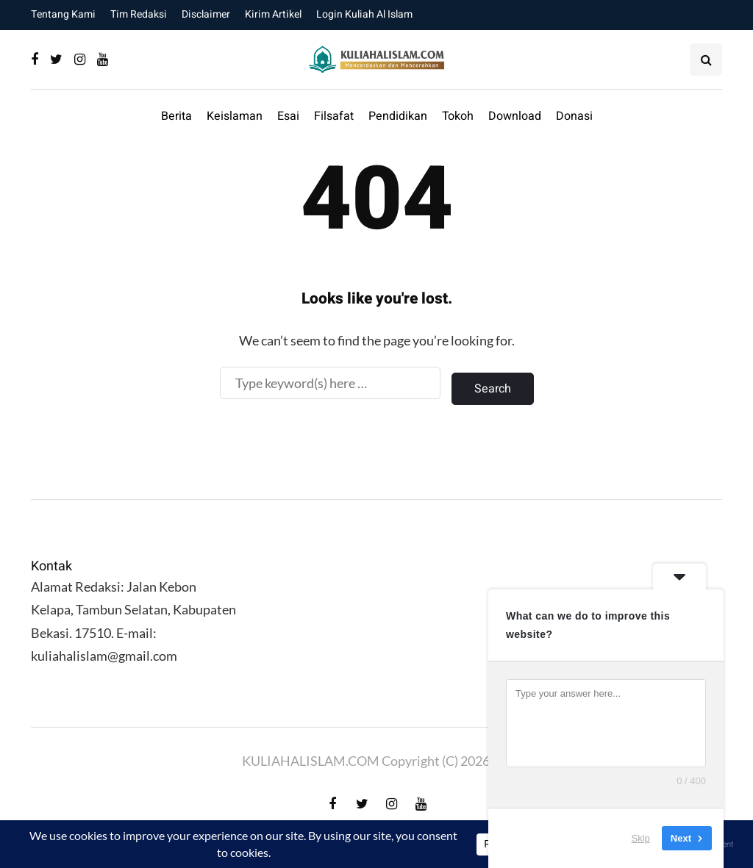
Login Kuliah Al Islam (364, 14)
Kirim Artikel (273, 14)
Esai (288, 116)
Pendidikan (397, 116)
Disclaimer (206, 14)
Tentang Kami (63, 14)
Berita (176, 116)
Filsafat (334, 116)
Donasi (574, 116)
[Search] (330, 383)
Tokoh (458, 116)
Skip (641, 838)
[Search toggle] (706, 59)
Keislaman (235, 116)
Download (514, 116)
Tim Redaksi (138, 14)
